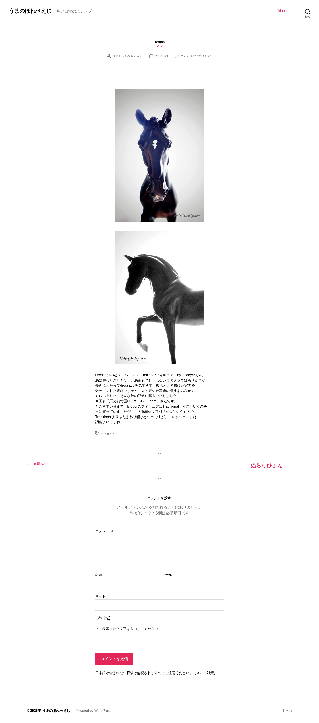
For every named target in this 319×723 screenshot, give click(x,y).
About (282, 11)
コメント (104, 531)
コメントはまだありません (196, 56)
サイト (100, 596)
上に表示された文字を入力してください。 (128, 629)
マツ (159, 46)
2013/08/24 (161, 56)
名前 (98, 575)
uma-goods (107, 433)
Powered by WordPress (93, 711)
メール (167, 575)
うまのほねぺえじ (30, 11)
